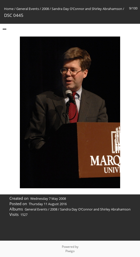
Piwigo (70, 251)
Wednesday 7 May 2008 (48, 198)
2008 (45, 8)
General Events (27, 8)
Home (8, 8)
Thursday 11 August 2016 (48, 204)
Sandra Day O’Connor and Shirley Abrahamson (87, 8)
